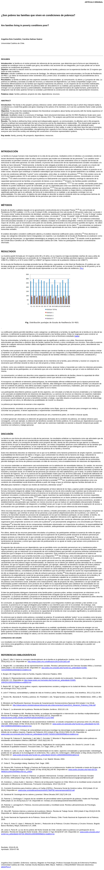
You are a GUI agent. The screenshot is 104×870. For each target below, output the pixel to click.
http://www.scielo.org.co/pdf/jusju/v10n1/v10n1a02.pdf (49, 661)
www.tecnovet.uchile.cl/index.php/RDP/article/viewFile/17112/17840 (27, 718)
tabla (77, 336)
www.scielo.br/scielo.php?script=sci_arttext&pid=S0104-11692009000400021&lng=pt (46, 755)
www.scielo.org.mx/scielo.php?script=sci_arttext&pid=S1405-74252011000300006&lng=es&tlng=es (40, 734)
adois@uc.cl (6, 867)
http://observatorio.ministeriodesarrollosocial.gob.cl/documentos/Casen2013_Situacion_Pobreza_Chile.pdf (54, 705)
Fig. (81, 268)
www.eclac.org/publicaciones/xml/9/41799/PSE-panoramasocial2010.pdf (46, 790)
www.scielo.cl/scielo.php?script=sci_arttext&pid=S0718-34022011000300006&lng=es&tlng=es (50, 833)
